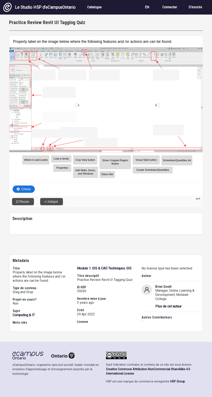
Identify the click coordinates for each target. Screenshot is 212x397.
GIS (128, 268)
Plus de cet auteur (168, 306)
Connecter (169, 7)
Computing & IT (24, 315)
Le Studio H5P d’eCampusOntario (39, 7)
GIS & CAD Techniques (108, 268)
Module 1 (84, 268)
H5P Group (177, 381)
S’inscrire (195, 7)
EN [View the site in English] (147, 7)
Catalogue (94, 7)
